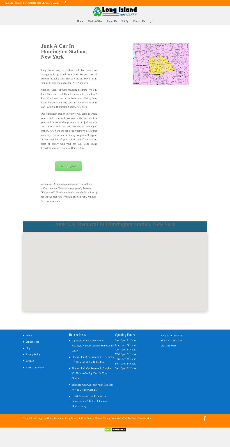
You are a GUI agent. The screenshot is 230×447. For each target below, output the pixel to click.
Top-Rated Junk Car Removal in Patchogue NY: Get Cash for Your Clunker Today (93, 345)
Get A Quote (68, 166)
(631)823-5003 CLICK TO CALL (43, 3)
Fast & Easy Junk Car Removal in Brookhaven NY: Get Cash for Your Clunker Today (89, 401)
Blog (28, 348)
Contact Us (139, 21)
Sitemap (30, 360)
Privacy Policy (33, 354)
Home (80, 21)
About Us (112, 21)
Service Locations (35, 367)
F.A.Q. (124, 21)
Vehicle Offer (95, 21)
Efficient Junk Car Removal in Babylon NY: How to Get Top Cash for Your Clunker (91, 373)
